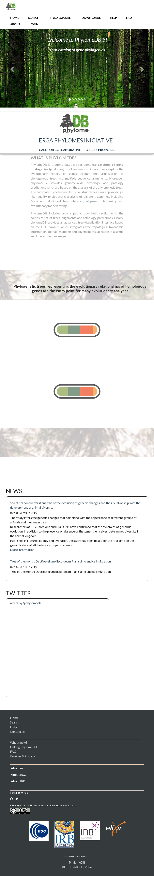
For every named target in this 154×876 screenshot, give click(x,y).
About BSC (18, 774)
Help (113, 17)
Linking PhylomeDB (23, 747)
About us (17, 768)
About (15, 24)
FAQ (129, 17)
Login (34, 24)
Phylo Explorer (60, 17)
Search (33, 17)
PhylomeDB (77, 862)
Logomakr (64, 856)
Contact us (17, 731)
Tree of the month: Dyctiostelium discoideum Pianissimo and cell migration (60, 561)
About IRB (18, 781)
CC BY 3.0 (89, 856)
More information (22, 549)
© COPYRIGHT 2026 (77, 867)
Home (14, 17)
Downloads (91, 17)
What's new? (18, 742)
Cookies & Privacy (22, 756)
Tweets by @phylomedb (24, 603)
